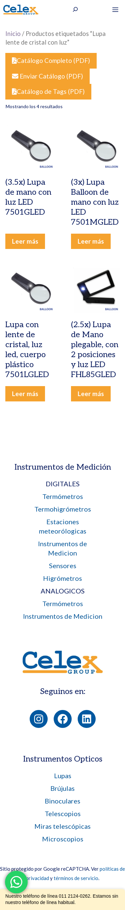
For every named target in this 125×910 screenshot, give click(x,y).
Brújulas (62, 788)
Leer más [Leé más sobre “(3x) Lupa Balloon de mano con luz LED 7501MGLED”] (91, 241)
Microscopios (62, 839)
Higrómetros (62, 578)
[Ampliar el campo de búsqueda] (75, 10)
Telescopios (63, 813)
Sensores (62, 565)
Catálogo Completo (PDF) (51, 60)
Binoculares (62, 801)
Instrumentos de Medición (62, 467)
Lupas (62, 776)
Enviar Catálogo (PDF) (47, 76)
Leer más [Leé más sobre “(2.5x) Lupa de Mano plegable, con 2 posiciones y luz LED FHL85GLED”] (91, 393)
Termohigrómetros (62, 509)
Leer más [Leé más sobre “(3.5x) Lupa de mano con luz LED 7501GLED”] (25, 241)
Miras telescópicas (62, 826)
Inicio (13, 33)
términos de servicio (76, 878)
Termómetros (62, 496)
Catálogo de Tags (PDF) (48, 91)
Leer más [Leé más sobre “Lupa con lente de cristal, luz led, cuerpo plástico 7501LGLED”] (25, 393)
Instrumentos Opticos (62, 759)
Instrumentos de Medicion (62, 616)
